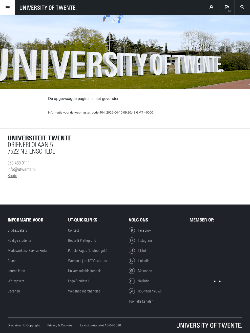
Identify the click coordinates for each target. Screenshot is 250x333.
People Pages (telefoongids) (87, 250)
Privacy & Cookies (59, 325)
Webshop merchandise (84, 291)
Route (12, 175)
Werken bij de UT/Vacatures (87, 260)
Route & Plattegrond (82, 240)
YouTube (139, 281)
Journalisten (16, 271)
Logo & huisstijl (78, 281)
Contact (73, 230)
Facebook (140, 230)
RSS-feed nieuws (145, 291)
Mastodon (140, 271)
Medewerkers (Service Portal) (28, 250)
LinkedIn (139, 261)
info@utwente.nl (22, 169)
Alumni (12, 260)
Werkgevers (16, 281)
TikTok (138, 251)
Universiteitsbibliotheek (84, 271)
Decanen (14, 291)
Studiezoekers (17, 230)
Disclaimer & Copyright (24, 325)
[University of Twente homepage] (48, 7)
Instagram (140, 240)
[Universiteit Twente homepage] (209, 325)
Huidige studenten (20, 240)
